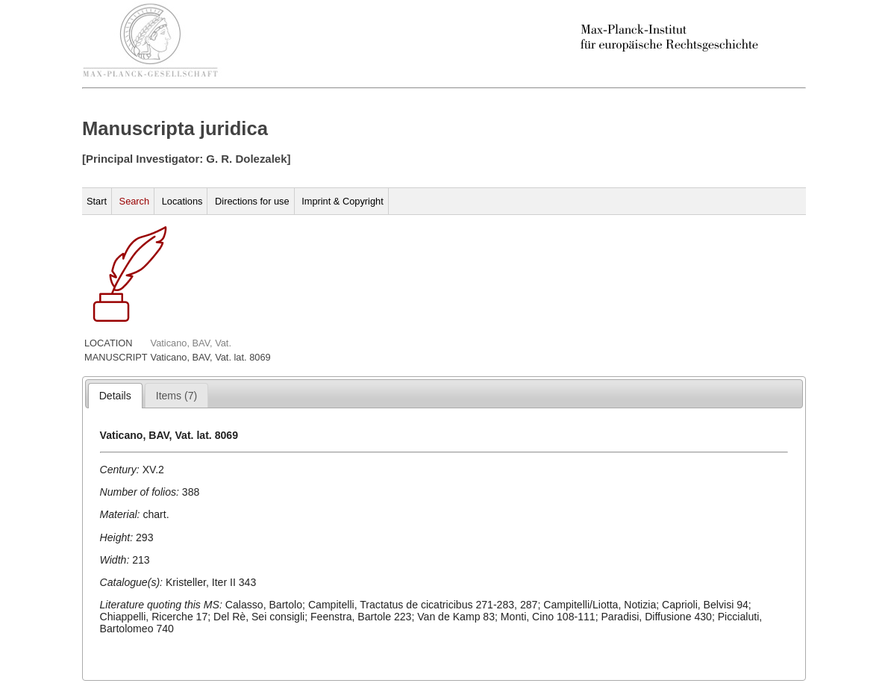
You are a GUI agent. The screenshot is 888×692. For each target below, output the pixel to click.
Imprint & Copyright (342, 201)
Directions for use (252, 201)
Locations (182, 201)
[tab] (115, 395)
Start (97, 201)
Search (134, 201)
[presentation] (115, 396)
